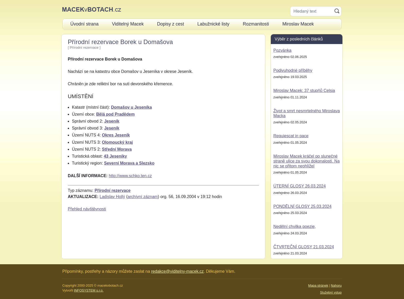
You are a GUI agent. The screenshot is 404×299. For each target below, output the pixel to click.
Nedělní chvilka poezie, (294, 226)
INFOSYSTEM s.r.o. (88, 290)
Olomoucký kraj (117, 142)
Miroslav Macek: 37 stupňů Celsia (304, 90)
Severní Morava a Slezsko (129, 163)
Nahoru (336, 285)
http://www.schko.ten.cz (130, 176)
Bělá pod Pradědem (115, 114)
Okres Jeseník (116, 135)
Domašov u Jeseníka (131, 107)
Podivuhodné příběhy (292, 70)
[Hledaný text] (311, 11)
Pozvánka (282, 50)
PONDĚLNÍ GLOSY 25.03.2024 (302, 206)
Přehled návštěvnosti (87, 209)
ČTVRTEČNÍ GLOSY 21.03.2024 (303, 247)
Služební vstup (331, 292)
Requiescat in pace (290, 136)
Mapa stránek (318, 285)
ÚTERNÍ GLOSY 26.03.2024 (299, 186)
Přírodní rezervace (113, 190)
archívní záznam (143, 196)
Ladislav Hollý (112, 196)
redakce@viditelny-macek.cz (177, 271)
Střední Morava (117, 149)
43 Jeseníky (115, 156)
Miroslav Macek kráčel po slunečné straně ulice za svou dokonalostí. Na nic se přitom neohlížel (306, 161)
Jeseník (111, 121)
